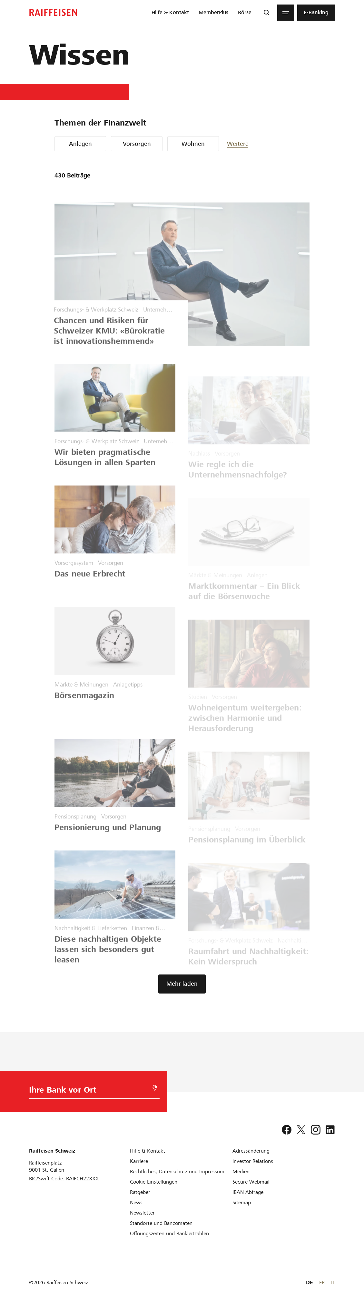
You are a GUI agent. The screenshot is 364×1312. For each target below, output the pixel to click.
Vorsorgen (137, 143)
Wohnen (193, 143)
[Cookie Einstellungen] (153, 1182)
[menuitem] (170, 13)
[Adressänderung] (251, 1151)
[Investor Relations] (252, 1161)
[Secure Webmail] (251, 1182)
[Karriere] (139, 1161)
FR (322, 1282)
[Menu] (285, 13)
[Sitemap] (241, 1202)
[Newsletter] (142, 1213)
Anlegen (80, 143)
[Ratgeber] (140, 1192)
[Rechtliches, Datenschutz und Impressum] (177, 1171)
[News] (136, 1202)
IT (333, 1282)
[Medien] (241, 1171)
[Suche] (266, 13)
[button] (246, 143)
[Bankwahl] (91, 1091)
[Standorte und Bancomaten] (161, 1223)
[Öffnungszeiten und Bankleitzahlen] (169, 1233)
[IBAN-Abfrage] (247, 1192)
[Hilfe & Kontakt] (147, 1151)
